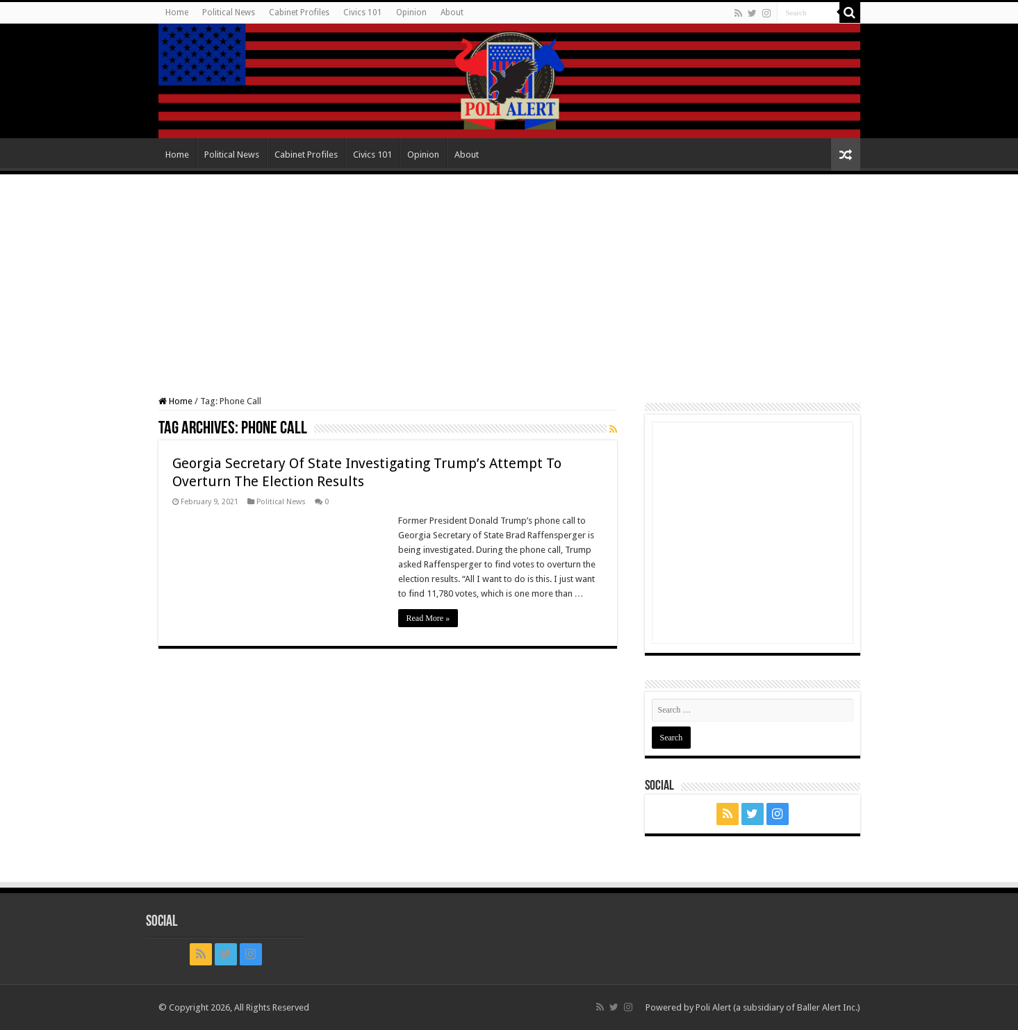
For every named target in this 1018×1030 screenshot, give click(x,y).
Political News (228, 12)
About (452, 12)
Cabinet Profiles (299, 12)
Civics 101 (362, 12)
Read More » (428, 618)
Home (176, 12)
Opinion (411, 12)
